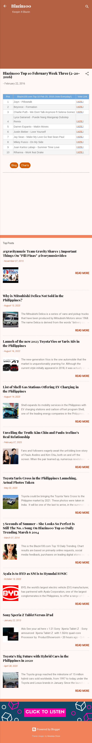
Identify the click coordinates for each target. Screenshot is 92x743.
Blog (14, 165)
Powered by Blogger (46, 729)
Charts (25, 165)
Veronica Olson (53, 736)
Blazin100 (21, 6)
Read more (82, 273)
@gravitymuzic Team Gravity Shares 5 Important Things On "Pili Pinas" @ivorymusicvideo (39, 253)
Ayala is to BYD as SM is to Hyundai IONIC (35, 573)
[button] (87, 74)
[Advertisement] (46, 41)
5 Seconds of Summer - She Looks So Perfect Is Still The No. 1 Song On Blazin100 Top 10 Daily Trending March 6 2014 (39, 528)
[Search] (87, 7)
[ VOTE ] (80, 102)
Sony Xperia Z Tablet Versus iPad (28, 615)
